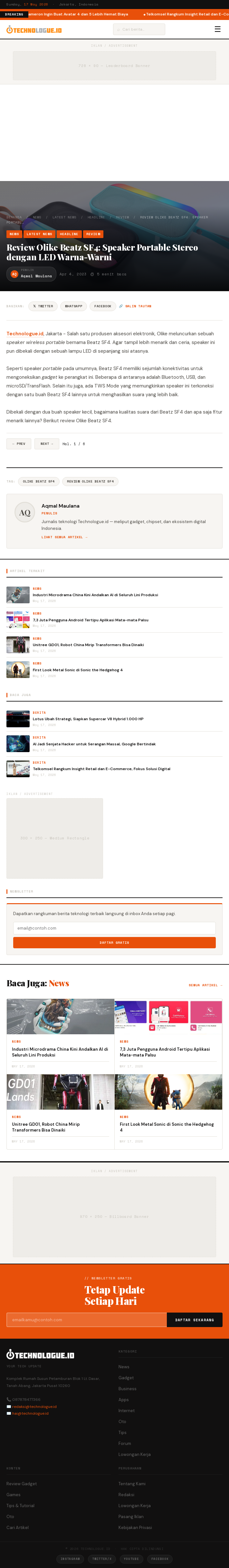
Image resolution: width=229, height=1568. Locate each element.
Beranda (14, 217)
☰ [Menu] (217, 29)
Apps (124, 1399)
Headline (96, 217)
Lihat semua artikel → (65, 537)
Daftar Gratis (114, 942)
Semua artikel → (206, 985)
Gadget (126, 1378)
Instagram (70, 1559)
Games (13, 1494)
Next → (47, 443)
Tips (123, 1432)
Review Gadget (21, 1484)
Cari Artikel (17, 1527)
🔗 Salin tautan (135, 306)
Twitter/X (101, 1559)
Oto (122, 1421)
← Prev (19, 443)
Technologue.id (24, 333)
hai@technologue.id (30, 1413)
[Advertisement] (114, 133)
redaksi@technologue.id (34, 1406)
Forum (125, 1443)
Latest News (64, 217)
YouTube (131, 1559)
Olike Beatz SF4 (39, 481)
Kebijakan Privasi (135, 1527)
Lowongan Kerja (135, 1454)
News (37, 217)
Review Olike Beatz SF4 (90, 481)
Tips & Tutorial (20, 1505)
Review (122, 217)
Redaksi (126, 1494)
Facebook (102, 306)
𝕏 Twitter (43, 306)
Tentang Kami (132, 1484)
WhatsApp (73, 306)
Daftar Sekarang (195, 1320)
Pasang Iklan (131, 1516)
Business (128, 1388)
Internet (127, 1410)
